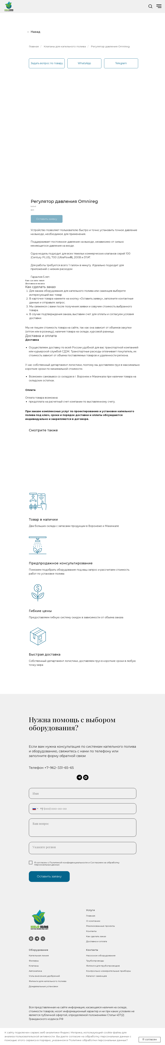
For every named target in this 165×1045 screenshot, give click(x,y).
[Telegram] (37, 938)
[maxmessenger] (86, 777)
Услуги (90, 910)
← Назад (33, 32)
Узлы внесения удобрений (44, 976)
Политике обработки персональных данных (97, 1040)
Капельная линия (39, 955)
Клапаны (34, 965)
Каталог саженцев (96, 976)
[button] (150, 6)
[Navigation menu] (158, 6)
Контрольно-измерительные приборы (108, 971)
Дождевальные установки (43, 986)
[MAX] (31, 938)
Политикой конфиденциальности (68, 862)
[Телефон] (43, 938)
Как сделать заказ (96, 936)
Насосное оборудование (101, 955)
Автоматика (35, 971)
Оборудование (38, 950)
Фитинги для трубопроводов (103, 965)
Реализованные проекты (100, 926)
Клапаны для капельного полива (65, 46)
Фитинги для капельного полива (47, 981)
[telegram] (79, 777)
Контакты (91, 931)
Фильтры (34, 960)
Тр (87, 960)
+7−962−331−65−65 (59, 768)
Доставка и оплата (96, 941)
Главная (34, 46)
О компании (93, 921)
